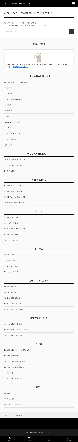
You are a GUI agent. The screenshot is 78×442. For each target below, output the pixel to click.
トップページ (7, 415)
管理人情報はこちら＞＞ (20, 67)
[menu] (73, 3)
